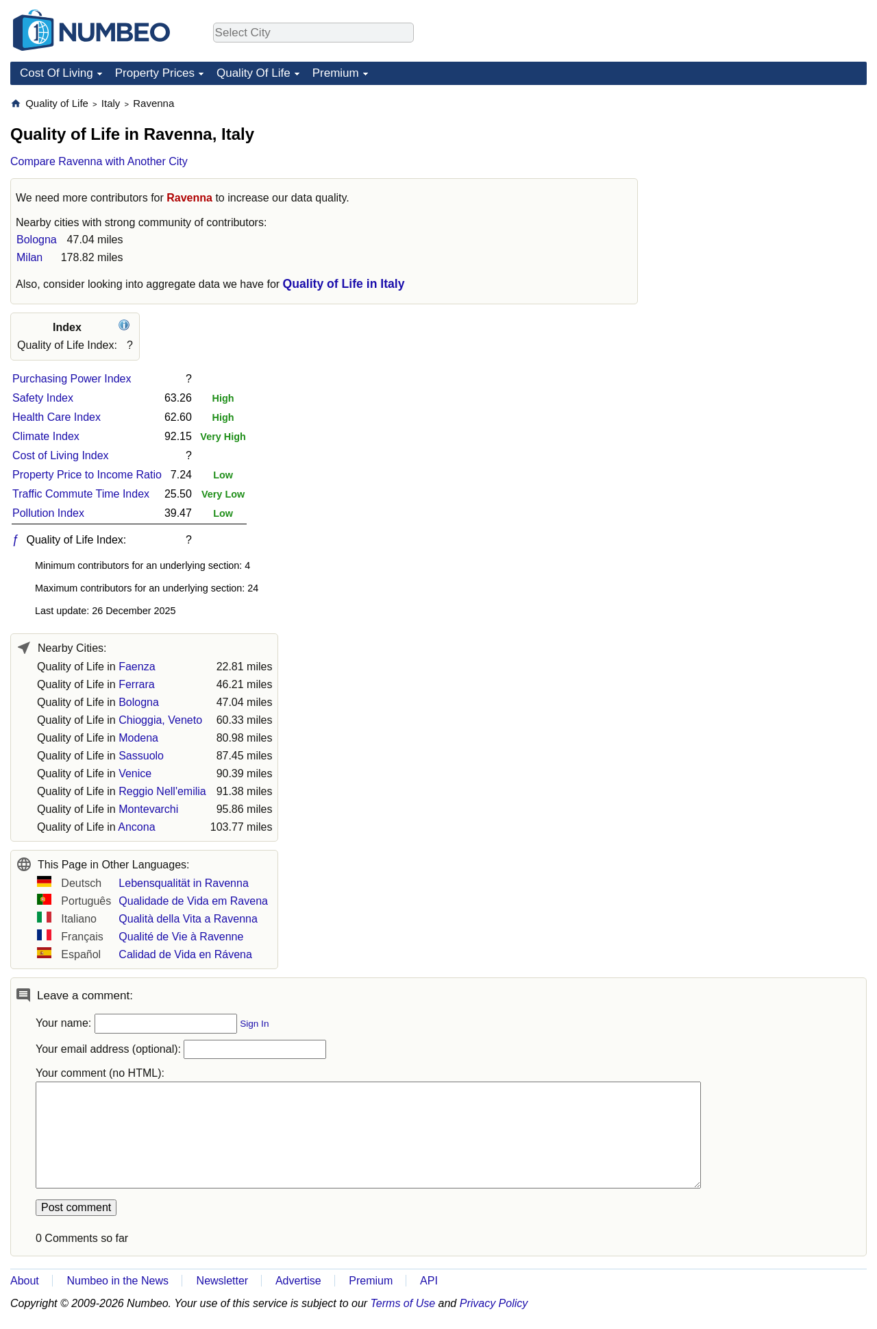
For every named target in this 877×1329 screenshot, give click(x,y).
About (24, 1281)
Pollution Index (48, 513)
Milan (29, 257)
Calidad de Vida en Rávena (185, 954)
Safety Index (42, 398)
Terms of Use (403, 1303)
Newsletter (223, 1281)
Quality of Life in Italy (344, 284)
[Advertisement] (764, 182)
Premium (335, 73)
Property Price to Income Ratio (87, 474)
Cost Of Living (56, 73)
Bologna (36, 239)
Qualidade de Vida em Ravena (193, 901)
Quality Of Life (254, 73)
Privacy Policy (494, 1303)
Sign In (254, 1024)
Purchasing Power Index (71, 379)
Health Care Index (56, 417)
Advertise (298, 1281)
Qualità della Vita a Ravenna (188, 919)
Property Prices (155, 73)
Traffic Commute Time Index (80, 494)
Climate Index (45, 436)
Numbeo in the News (117, 1281)
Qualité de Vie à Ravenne (181, 936)
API (429, 1281)
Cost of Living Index (60, 455)
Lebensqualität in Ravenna (183, 883)
